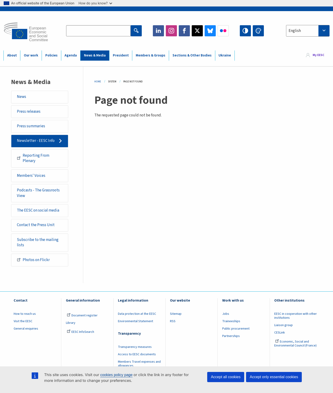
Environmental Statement (135, 321)
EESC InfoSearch (80, 332)
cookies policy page (116, 375)
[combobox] (308, 31)
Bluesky (210, 30)
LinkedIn (158, 30)
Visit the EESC (23, 321)
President (121, 55)
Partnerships (231, 336)
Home (97, 81)
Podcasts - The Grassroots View (38, 193)
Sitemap (176, 314)
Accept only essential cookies (274, 377)
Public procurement (236, 328)
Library (70, 323)
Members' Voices (31, 175)
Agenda (71, 55)
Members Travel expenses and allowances (139, 363)
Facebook (184, 30)
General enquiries (26, 328)
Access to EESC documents (137, 354)
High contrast (245, 30)
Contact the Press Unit (36, 225)
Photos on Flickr (33, 260)
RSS (173, 321)
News (21, 97)
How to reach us (25, 314)
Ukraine (225, 55)
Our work (31, 55)
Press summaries (31, 126)
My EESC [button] (318, 55)
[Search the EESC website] (98, 30)
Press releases (28, 111)
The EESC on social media (38, 210)
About (12, 55)
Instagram (171, 30)
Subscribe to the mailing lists (38, 242)
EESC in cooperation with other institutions (295, 316)
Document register (82, 315)
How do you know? (95, 3)
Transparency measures (135, 347)
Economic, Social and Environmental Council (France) (295, 343)
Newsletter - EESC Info (36, 140)
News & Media (95, 55)
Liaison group (283, 325)
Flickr (223, 30)
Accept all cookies (225, 377)
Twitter (197, 30)
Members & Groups (150, 55)
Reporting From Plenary (33, 158)
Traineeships (231, 321)
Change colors (258, 30)
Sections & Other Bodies (192, 55)
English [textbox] (295, 31)
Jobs (225, 314)
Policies (51, 55)
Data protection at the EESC (137, 314)
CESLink (279, 332)
